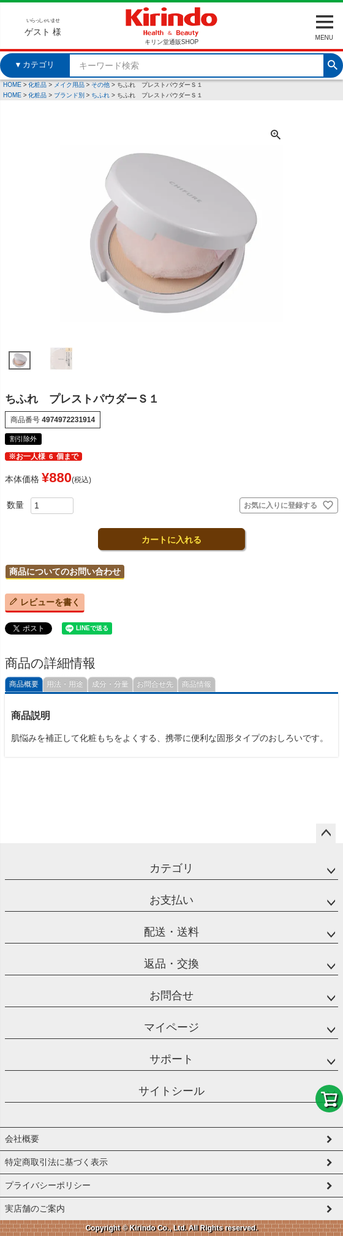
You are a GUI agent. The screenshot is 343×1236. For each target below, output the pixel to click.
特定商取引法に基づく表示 (56, 1162)
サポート (171, 1059)
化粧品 (37, 84)
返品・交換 (171, 964)
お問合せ (171, 995)
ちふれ (100, 95)
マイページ (171, 1027)
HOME (12, 84)
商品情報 (196, 684)
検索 (332, 63)
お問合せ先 (155, 684)
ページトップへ (326, 833)
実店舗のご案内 (35, 1208)
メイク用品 (69, 84)
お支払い (171, 900)
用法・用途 (65, 684)
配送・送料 (171, 932)
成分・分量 (110, 684)
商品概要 (24, 684)
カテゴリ (171, 868)
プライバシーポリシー (48, 1185)
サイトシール (171, 1091)
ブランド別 (69, 95)
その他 (100, 84)
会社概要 (22, 1139)
